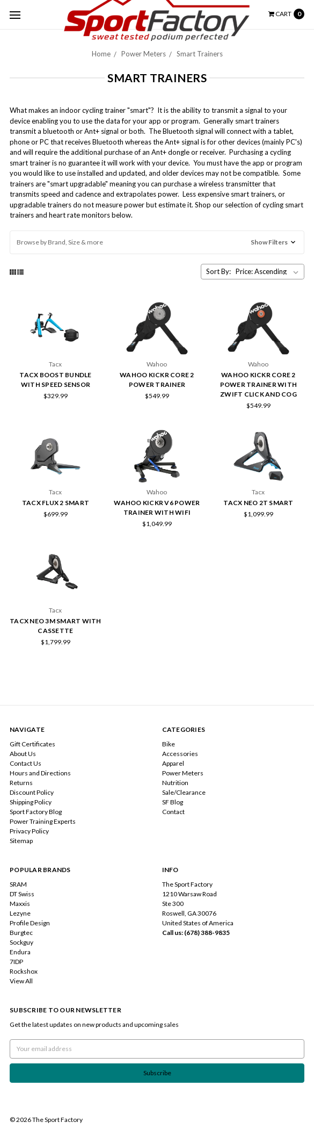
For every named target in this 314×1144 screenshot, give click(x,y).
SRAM (18, 884)
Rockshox (24, 971)
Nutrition (175, 783)
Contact (173, 812)
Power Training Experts (43, 821)
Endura (20, 952)
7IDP (16, 962)
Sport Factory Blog (36, 812)
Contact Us (25, 763)
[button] (157, 242)
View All (21, 981)
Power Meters (182, 773)
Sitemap (21, 841)
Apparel (173, 763)
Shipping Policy (31, 802)
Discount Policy (32, 792)
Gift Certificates (32, 744)
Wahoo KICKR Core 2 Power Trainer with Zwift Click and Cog (258, 384)
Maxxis (20, 904)
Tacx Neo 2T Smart (258, 503)
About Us (23, 754)
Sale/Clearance (184, 792)
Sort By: (218, 271)
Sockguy (21, 942)
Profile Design (30, 923)
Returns (21, 783)
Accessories (180, 754)
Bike (168, 744)
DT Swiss (22, 894)
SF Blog (172, 802)
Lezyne (20, 913)
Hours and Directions (40, 773)
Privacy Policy (29, 831)
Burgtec (21, 933)
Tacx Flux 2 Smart (55, 503)
